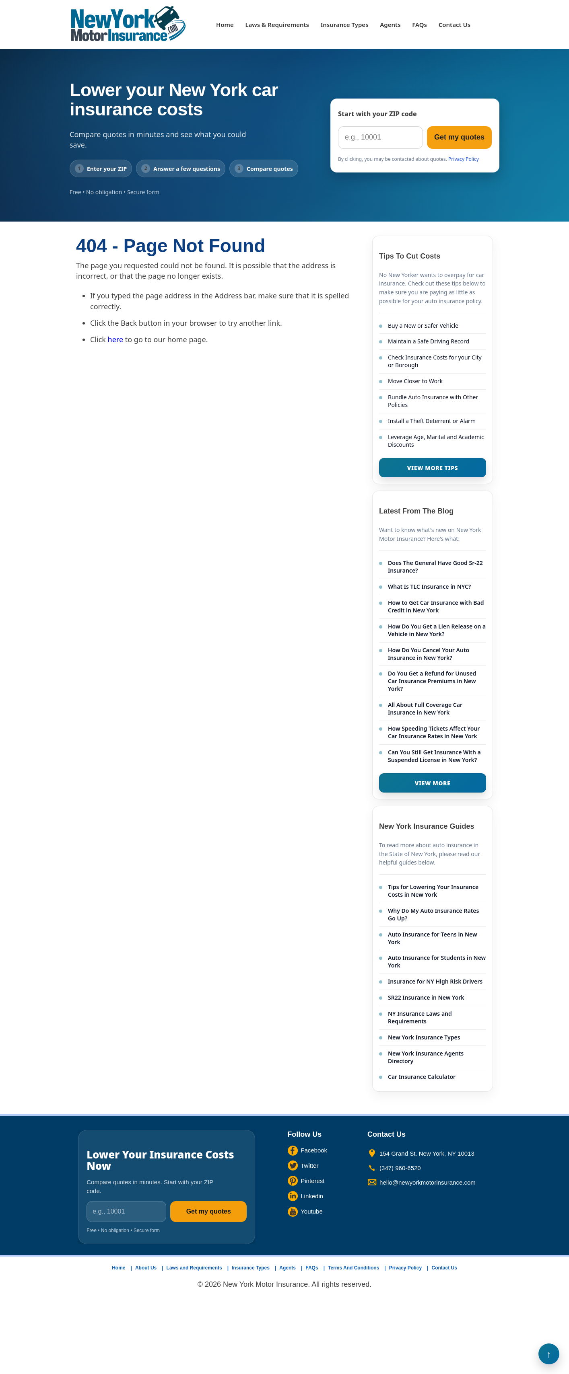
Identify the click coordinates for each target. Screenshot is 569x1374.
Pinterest (312, 1180)
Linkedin (312, 1196)
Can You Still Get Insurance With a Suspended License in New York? (434, 756)
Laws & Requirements (277, 25)
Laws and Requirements (194, 1268)
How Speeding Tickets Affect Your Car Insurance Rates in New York (434, 732)
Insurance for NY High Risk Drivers (435, 981)
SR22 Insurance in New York (426, 997)
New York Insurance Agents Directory (426, 1057)
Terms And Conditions (353, 1268)
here (116, 339)
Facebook (314, 1150)
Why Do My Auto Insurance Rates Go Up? (433, 914)
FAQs (419, 25)
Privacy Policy (463, 159)
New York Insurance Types (424, 1037)
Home (225, 25)
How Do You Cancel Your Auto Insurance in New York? (428, 653)
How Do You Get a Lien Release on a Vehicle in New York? (437, 630)
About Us (146, 1268)
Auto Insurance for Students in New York (437, 961)
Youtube (312, 1211)
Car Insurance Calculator (422, 1076)
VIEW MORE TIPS (432, 468)
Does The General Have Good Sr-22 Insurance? (435, 566)
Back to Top (548, 1353)
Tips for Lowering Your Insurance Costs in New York (433, 890)
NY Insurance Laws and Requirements (420, 1017)
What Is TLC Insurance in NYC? (429, 586)
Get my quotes (459, 137)
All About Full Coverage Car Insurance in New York (425, 708)
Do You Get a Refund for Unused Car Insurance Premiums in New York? (432, 681)
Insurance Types (345, 25)
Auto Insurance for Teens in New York (432, 938)
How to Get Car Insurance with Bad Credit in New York (436, 606)
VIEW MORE (433, 783)
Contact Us (454, 25)
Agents (390, 25)
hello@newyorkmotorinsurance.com (427, 1182)
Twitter (309, 1165)
